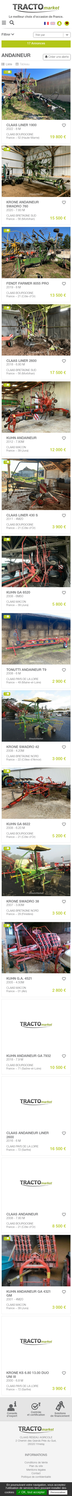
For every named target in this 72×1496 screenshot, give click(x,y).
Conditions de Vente (36, 1463)
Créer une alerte (57, 57)
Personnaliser (58, 1492)
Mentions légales (36, 1470)
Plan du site (36, 1466)
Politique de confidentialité (36, 1477)
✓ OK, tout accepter (31, 1492)
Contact (36, 1473)
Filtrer (8, 35)
